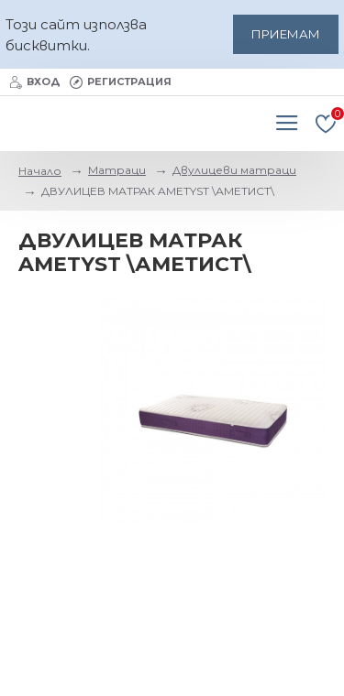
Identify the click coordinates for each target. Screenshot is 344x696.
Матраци (117, 170)
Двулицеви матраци (234, 170)
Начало (39, 171)
